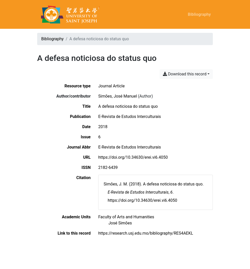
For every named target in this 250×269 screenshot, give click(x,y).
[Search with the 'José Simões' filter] (120, 223)
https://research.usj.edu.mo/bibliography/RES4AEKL (145, 233)
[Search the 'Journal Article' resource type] (111, 86)
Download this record (184, 74)
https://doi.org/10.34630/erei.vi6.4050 (133, 157)
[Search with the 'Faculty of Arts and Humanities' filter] (126, 216)
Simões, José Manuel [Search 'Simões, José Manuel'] (117, 96)
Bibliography (199, 14)
